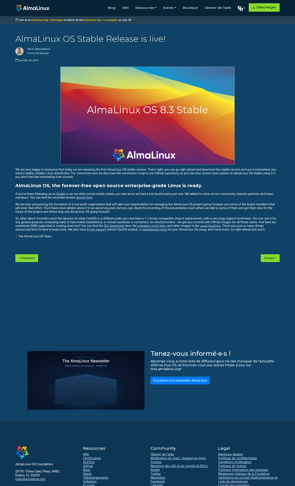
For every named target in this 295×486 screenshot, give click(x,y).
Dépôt (87, 474)
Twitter (156, 474)
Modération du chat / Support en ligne (178, 458)
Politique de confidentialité (237, 458)
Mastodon (158, 478)
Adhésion (90, 482)
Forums (156, 462)
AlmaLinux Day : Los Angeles (101, 19)
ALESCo (89, 462)
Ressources (144, 8)
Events (168, 8)
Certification (92, 458)
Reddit (60, 194)
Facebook (158, 482)
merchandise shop (154, 229)
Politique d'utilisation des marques (243, 470)
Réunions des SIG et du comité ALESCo (179, 466)
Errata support (96, 229)
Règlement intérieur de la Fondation (244, 474)
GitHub (88, 466)
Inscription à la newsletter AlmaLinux (180, 380)
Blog (112, 8)
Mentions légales (230, 454)
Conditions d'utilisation (234, 462)
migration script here (151, 226)
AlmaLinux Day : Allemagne (47, 19)
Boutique (190, 8)
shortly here (84, 197)
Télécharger (264, 7)
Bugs (86, 470)
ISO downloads (114, 226)
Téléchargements (95, 478)
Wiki (125, 8)
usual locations (210, 226)
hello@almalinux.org (30, 479)
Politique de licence (232, 466)
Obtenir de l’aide (217, 8)
